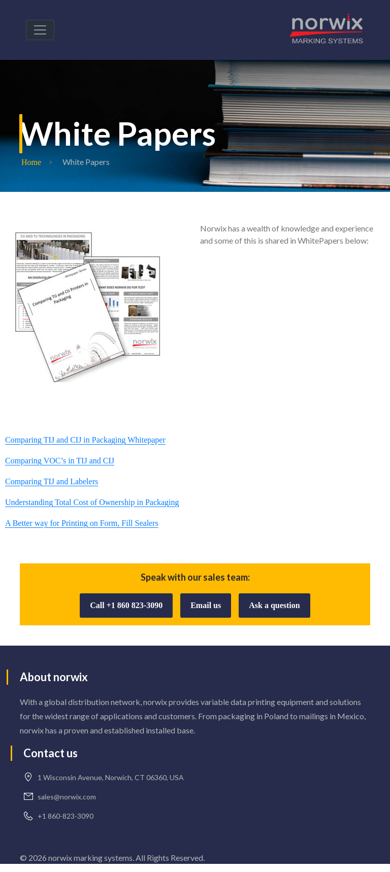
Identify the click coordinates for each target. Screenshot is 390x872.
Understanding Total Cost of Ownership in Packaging (92, 502)
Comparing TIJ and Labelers (51, 481)
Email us (205, 605)
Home (31, 162)
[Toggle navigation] (40, 30)
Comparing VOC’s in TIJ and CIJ (59, 460)
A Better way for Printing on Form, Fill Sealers (81, 523)
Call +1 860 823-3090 (126, 605)
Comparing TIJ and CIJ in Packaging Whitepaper (85, 439)
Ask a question (274, 605)
